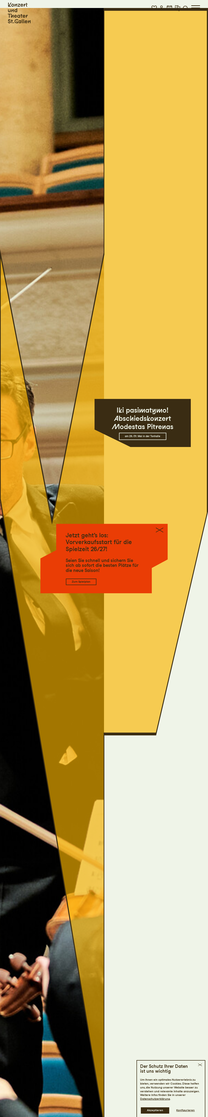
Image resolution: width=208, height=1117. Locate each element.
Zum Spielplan (81, 581)
